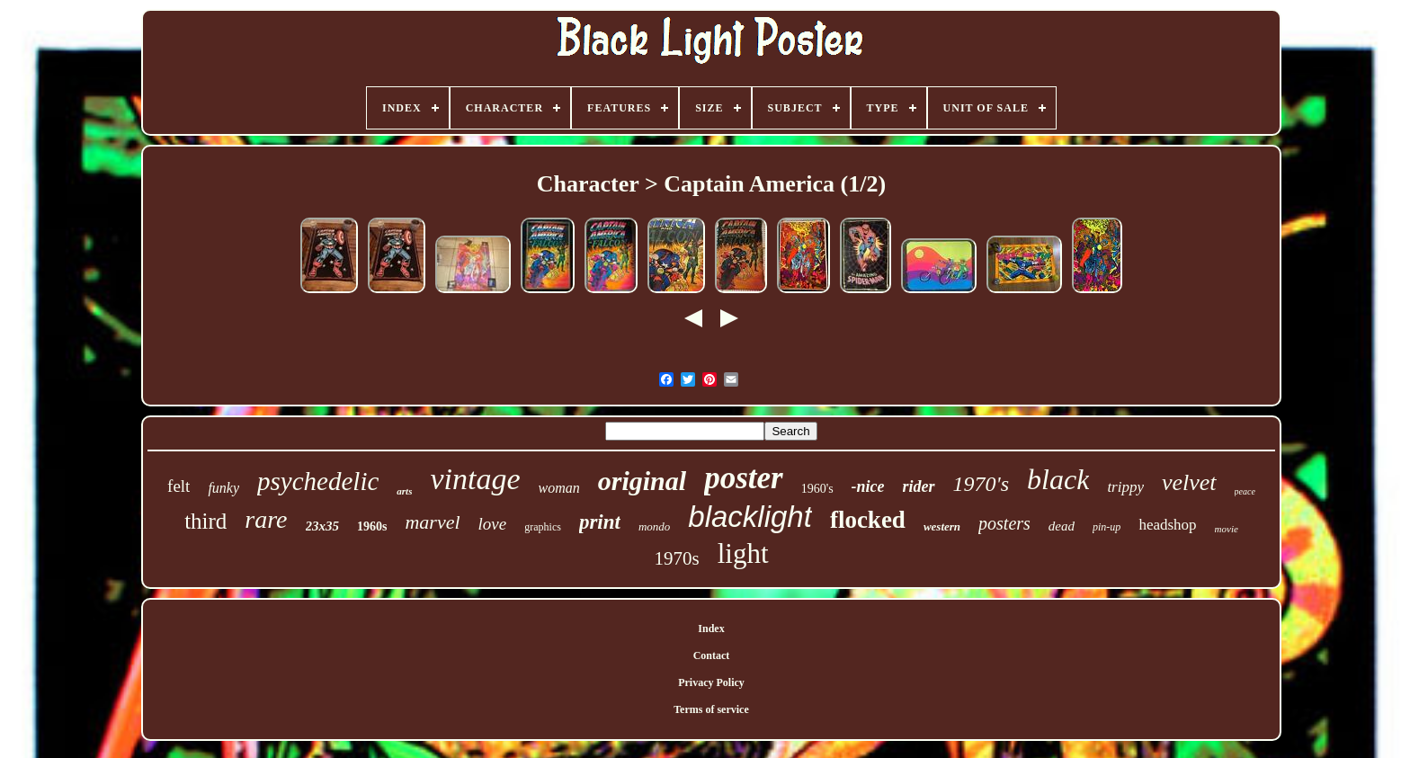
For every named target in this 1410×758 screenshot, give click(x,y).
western (942, 526)
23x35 (323, 526)
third (205, 521)
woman (559, 487)
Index (711, 628)
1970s (676, 558)
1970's (981, 483)
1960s (372, 526)
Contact (711, 655)
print (599, 522)
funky (223, 487)
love (492, 523)
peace (1245, 491)
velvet (1189, 482)
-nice (868, 486)
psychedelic (318, 481)
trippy (1125, 486)
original (642, 480)
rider (919, 486)
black (1058, 479)
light (743, 553)
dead (1062, 526)
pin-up (1106, 527)
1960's (817, 488)
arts (404, 491)
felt (178, 486)
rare (266, 519)
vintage (475, 478)
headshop (1167, 524)
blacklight (750, 516)
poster (743, 477)
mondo (654, 526)
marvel (432, 522)
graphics (542, 527)
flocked (868, 519)
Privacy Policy (711, 682)
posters (1004, 523)
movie (1226, 528)
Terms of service (711, 709)
